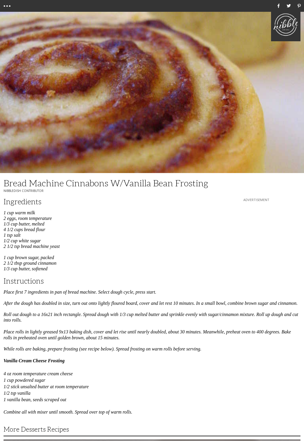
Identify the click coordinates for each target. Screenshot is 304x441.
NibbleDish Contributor (24, 190)
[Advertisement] (256, 240)
